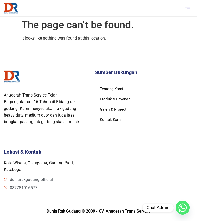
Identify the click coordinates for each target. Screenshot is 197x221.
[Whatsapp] (183, 208)
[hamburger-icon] (187, 8)
